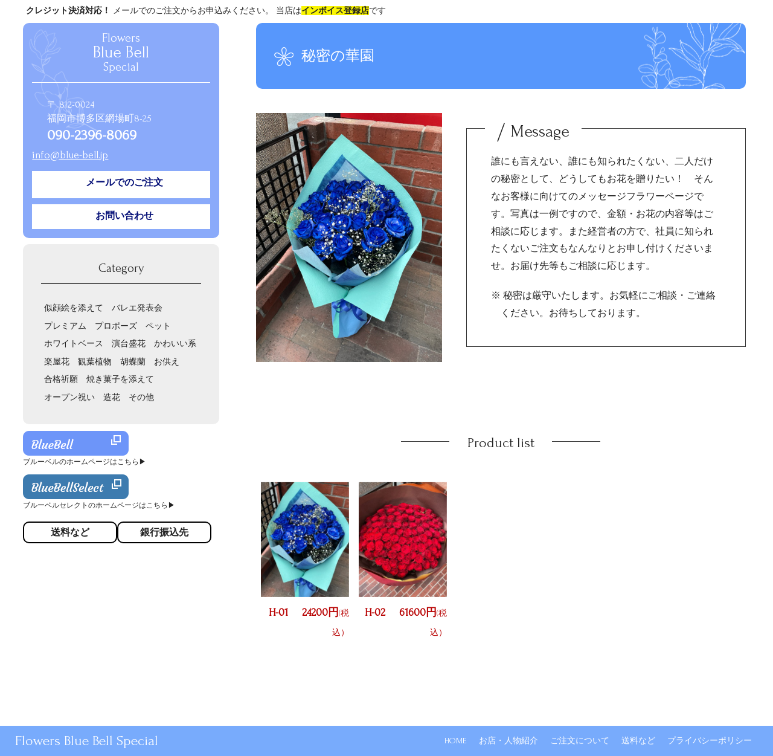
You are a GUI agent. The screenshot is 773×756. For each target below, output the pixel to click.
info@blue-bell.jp (70, 155)
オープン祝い (69, 397)
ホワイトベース (73, 343)
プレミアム (65, 326)
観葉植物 (95, 361)
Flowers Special (121, 52)
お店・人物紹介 (508, 740)
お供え (166, 361)
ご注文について (579, 740)
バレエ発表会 (137, 307)
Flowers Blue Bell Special (86, 740)
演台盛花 (129, 343)
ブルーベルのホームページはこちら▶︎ (84, 462)
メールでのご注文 (124, 182)
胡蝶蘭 (133, 361)
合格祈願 (61, 379)
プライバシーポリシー (709, 740)
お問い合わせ (124, 215)
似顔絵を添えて (73, 307)
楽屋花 (56, 361)
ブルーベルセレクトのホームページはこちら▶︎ (99, 505)
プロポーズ (116, 326)
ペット (158, 326)
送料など (638, 740)
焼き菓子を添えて (120, 379)
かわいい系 (175, 343)
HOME (455, 740)
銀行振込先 (164, 532)
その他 (141, 397)
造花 (111, 397)
